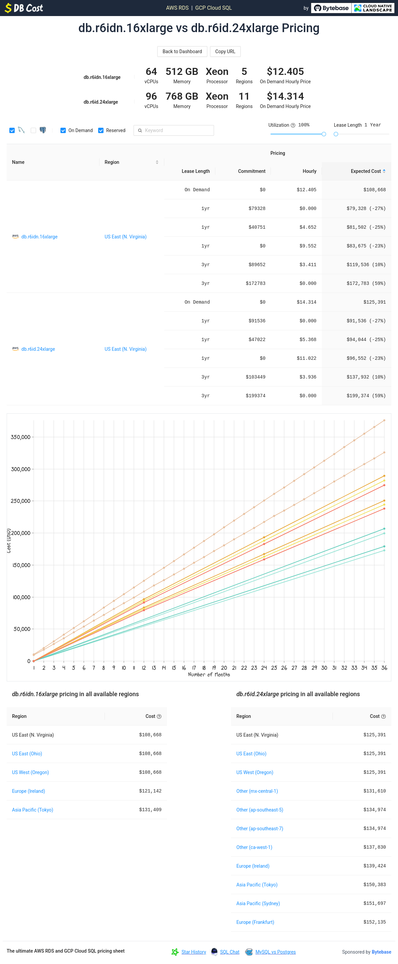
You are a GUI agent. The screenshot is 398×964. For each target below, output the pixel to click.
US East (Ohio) (27, 753)
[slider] (324, 134)
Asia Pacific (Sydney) (258, 903)
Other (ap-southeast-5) (259, 810)
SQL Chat (229, 952)
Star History (194, 952)
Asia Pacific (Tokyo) (32, 810)
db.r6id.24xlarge (38, 349)
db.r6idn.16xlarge (39, 236)
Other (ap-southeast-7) (259, 828)
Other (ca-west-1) (254, 847)
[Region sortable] (132, 162)
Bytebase (381, 952)
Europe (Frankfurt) (255, 922)
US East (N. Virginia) (126, 236)
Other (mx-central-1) (257, 791)
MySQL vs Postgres (275, 952)
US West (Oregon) (30, 772)
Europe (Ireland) (28, 791)
